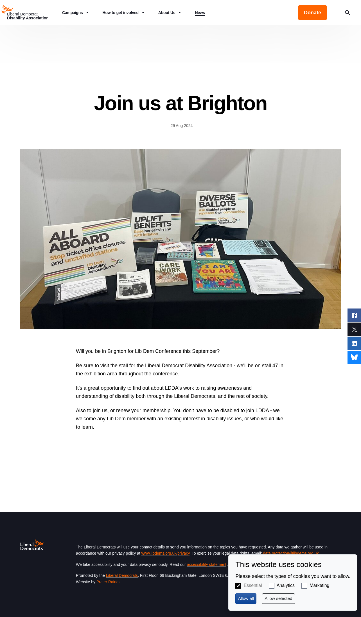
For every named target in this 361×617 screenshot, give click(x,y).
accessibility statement (206, 564)
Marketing (319, 585)
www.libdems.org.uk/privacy (165, 553)
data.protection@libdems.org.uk (291, 553)
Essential (253, 585)
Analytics (286, 585)
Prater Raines (108, 582)
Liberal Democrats (122, 575)
